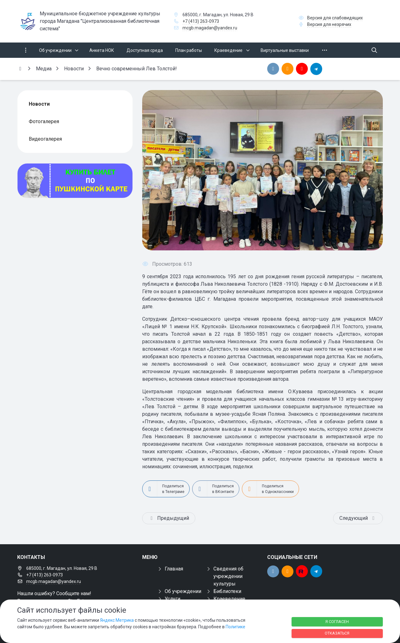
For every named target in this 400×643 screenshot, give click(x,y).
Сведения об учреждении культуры (228, 576)
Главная (174, 569)
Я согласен (337, 621)
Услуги (172, 599)
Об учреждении (183, 591)
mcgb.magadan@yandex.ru (209, 27)
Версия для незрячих (329, 24)
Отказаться (337, 633)
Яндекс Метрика (117, 620)
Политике (235, 626)
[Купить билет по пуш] (75, 180)
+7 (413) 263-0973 (200, 21)
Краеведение (229, 599)
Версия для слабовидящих (335, 17)
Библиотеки (227, 591)
